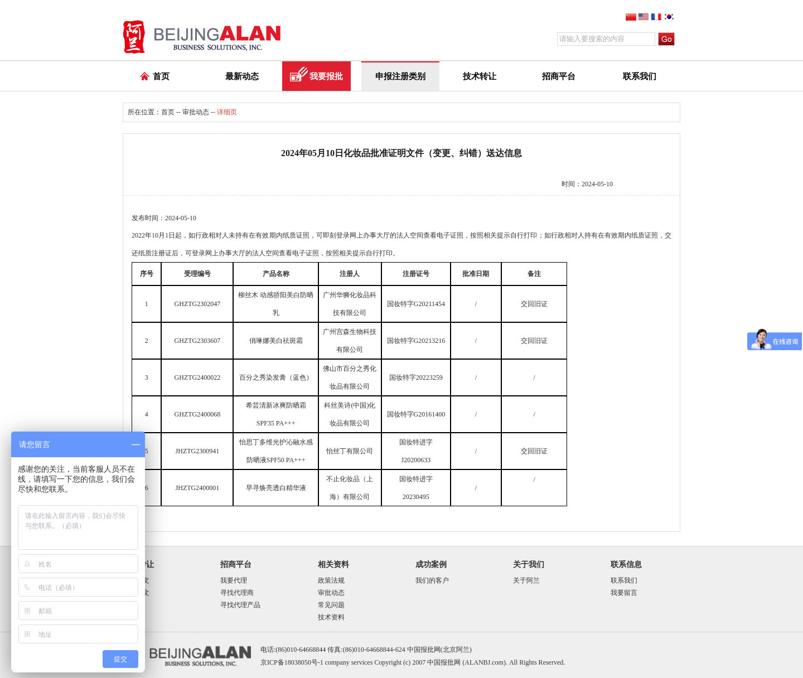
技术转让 (479, 76)
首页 (161, 76)
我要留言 (624, 593)
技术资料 (331, 617)
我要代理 (233, 580)
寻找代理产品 (240, 605)
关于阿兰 (526, 580)
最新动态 (242, 76)
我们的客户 (432, 580)
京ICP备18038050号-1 (291, 662)
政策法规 (331, 580)
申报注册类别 (400, 76)
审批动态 (195, 112)
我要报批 (326, 76)
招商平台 (558, 76)
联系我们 (639, 76)
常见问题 (331, 605)
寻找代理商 (237, 593)
